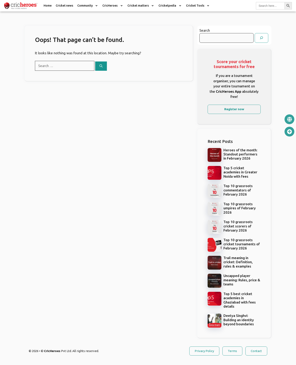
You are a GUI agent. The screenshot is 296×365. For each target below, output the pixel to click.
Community (87, 5)
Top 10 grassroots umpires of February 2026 (239, 208)
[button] (88, 5)
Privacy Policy (204, 351)
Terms (232, 351)
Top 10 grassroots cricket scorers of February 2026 (238, 226)
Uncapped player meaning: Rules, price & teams (241, 280)
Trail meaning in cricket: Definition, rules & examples (238, 262)
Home (48, 5)
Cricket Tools (198, 5)
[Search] (101, 66)
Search (204, 30)
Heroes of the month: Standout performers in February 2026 (240, 154)
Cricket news (64, 5)
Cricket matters (141, 5)
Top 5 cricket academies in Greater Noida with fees (240, 172)
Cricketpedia (170, 5)
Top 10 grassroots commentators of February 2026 (238, 190)
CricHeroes (112, 5)
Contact (256, 351)
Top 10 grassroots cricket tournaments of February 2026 (241, 244)
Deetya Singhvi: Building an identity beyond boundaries (238, 320)
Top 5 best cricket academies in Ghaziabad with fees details (239, 300)
